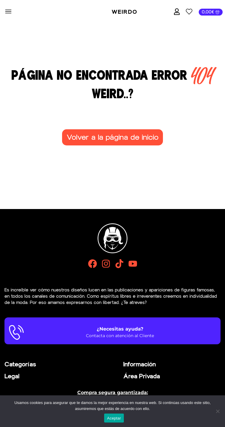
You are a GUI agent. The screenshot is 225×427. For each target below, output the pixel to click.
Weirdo (124, 12)
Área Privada (141, 376)
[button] (8, 12)
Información (139, 364)
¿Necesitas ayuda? (120, 329)
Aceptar (114, 418)
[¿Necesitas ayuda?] (16, 332)
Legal (11, 376)
